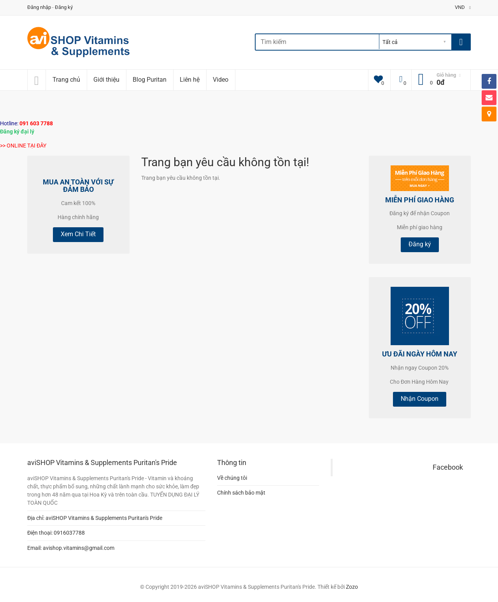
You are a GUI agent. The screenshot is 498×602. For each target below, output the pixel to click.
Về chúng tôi (232, 478)
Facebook (448, 467)
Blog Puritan (150, 79)
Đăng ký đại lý (17, 131)
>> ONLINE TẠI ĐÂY (23, 145)
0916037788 (69, 533)
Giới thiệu (106, 79)
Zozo (352, 587)
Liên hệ (190, 79)
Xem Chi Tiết (78, 234)
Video (220, 79)
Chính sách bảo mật (241, 493)
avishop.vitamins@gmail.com (78, 548)
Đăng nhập (39, 7)
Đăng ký (64, 7)
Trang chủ (66, 79)
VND (463, 7)
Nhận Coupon (419, 398)
